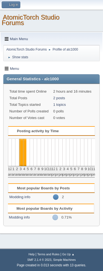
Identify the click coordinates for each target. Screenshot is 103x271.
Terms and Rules (48, 254)
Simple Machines (64, 259)
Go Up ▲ (68, 254)
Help (32, 254)
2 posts (59, 98)
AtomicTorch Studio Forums (31, 19)
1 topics (59, 105)
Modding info (19, 197)
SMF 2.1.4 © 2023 (39, 259)
